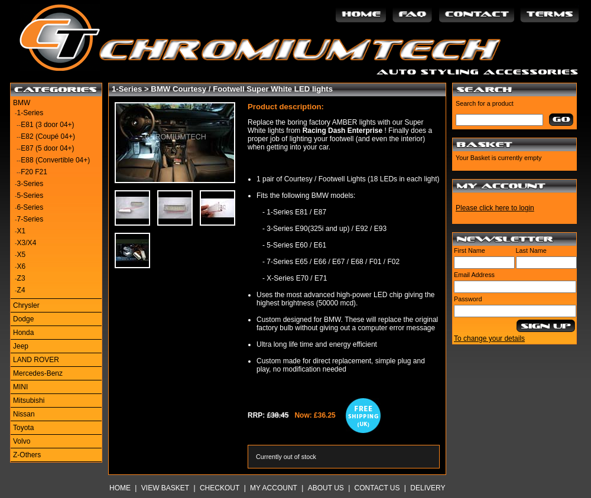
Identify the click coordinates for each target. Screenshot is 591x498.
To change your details (489, 338)
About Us (326, 488)
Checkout (219, 488)
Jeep (20, 346)
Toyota (23, 428)
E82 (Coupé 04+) (48, 136)
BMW (21, 103)
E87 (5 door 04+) (47, 148)
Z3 (21, 278)
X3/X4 (27, 243)
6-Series (30, 207)
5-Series (30, 195)
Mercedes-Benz (38, 373)
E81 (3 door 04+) (47, 125)
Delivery (427, 488)
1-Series (30, 113)
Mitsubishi (28, 400)
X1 (21, 231)
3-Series (30, 184)
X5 (21, 254)
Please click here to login (495, 208)
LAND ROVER (36, 360)
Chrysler (26, 305)
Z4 (21, 290)
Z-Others (27, 455)
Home (120, 488)
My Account (273, 488)
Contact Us (377, 488)
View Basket (165, 488)
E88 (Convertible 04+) (55, 160)
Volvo (21, 441)
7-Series (30, 219)
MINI (20, 387)
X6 (21, 266)
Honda (23, 332)
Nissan (24, 414)
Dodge (23, 319)
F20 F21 (34, 172)
